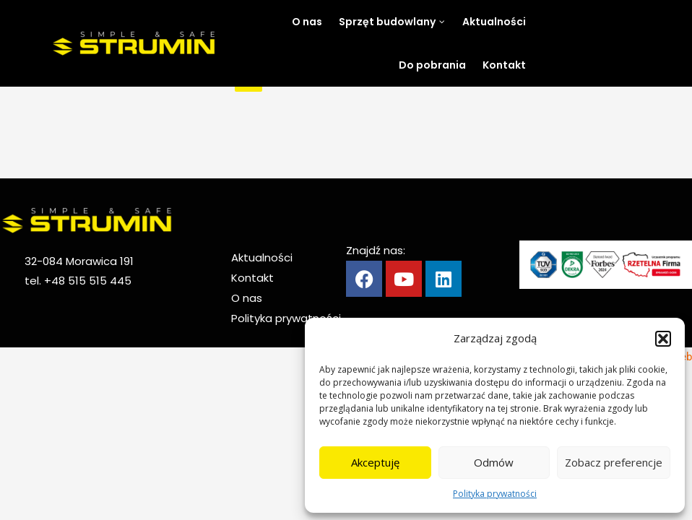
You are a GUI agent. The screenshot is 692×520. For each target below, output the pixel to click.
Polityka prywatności (495, 494)
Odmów (494, 462)
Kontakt (252, 277)
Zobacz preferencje (613, 462)
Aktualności (262, 257)
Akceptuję (375, 462)
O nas (246, 298)
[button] (663, 339)
